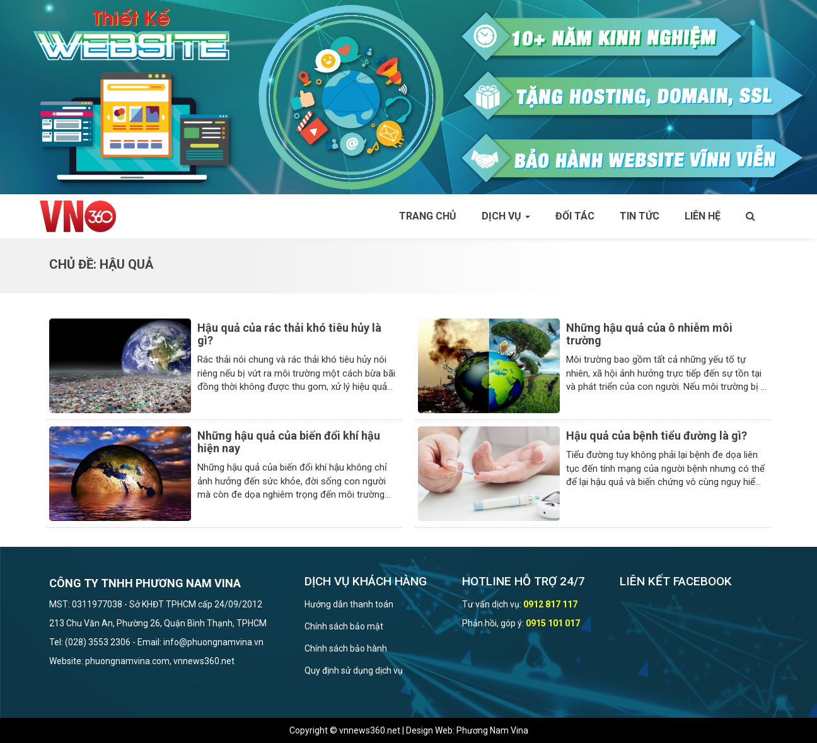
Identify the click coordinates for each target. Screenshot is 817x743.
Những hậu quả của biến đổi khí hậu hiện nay (288, 442)
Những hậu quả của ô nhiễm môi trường (649, 334)
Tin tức (639, 216)
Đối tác (574, 216)
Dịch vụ (506, 216)
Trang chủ (427, 216)
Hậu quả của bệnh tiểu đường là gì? (656, 435)
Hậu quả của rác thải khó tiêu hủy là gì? (289, 334)
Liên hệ (703, 216)
